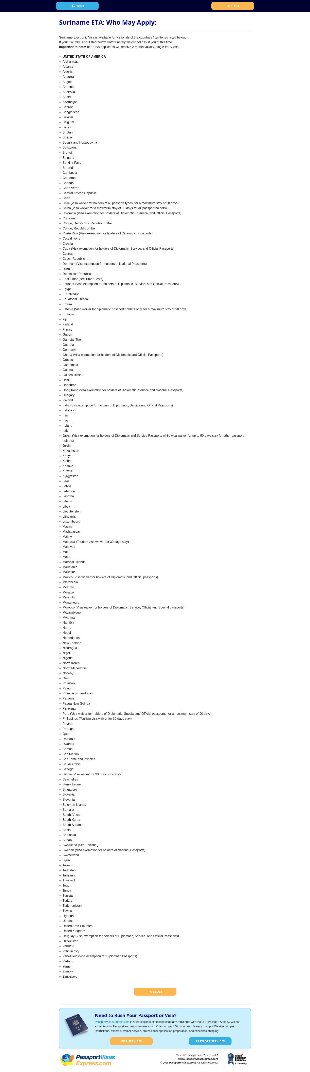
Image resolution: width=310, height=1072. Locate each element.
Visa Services (131, 1041)
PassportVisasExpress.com (112, 1021)
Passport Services (210, 1041)
